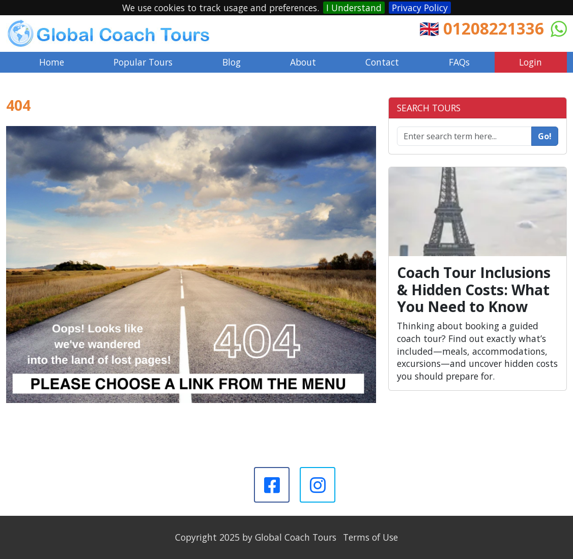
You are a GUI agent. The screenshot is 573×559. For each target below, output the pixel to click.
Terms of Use (370, 537)
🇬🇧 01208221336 (481, 28)
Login (530, 62)
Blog (231, 62)
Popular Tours (143, 62)
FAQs (459, 62)
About (303, 62)
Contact (382, 62)
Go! (545, 136)
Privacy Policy (420, 8)
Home (51, 62)
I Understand (354, 8)
